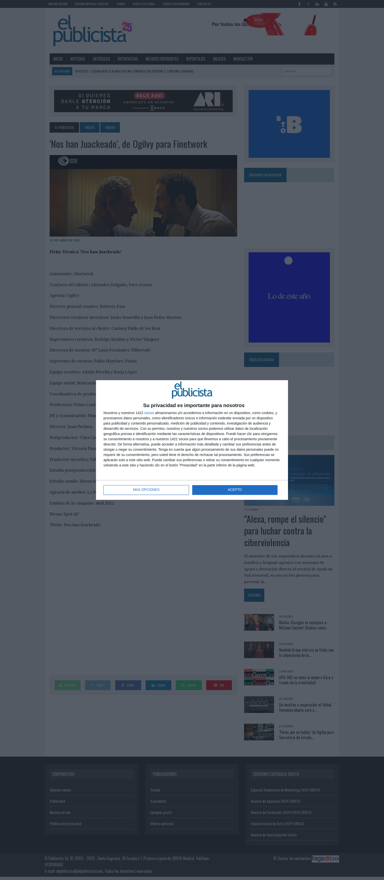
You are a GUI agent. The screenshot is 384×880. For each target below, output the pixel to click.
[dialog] (192, 440)
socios (149, 413)
